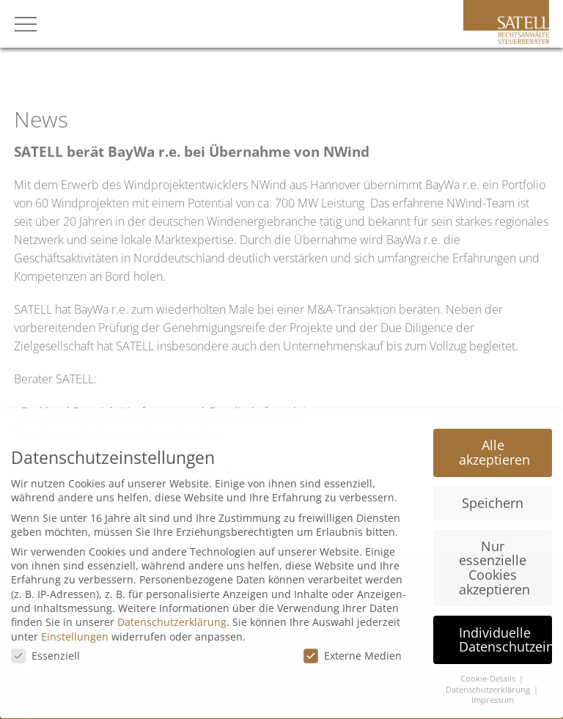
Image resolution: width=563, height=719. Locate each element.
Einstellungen (74, 628)
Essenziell (45, 648)
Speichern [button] (492, 495)
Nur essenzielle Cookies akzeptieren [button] (494, 558)
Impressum (492, 692)
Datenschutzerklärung (172, 614)
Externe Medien (352, 648)
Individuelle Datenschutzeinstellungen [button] (505, 631)
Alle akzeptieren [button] (494, 444)
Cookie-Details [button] (489, 670)
